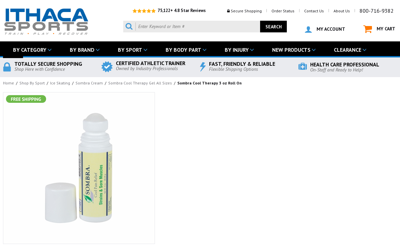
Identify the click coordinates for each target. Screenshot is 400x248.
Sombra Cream (89, 82)
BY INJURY (237, 49)
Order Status (282, 10)
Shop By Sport (32, 82)
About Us (342, 10)
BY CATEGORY (29, 49)
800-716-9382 (377, 10)
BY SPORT (130, 49)
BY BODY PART (183, 49)
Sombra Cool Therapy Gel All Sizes (140, 82)
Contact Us (314, 10)
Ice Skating (60, 82)
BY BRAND (82, 49)
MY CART (379, 29)
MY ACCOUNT (325, 29)
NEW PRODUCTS (291, 49)
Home (8, 82)
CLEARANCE (347, 49)
